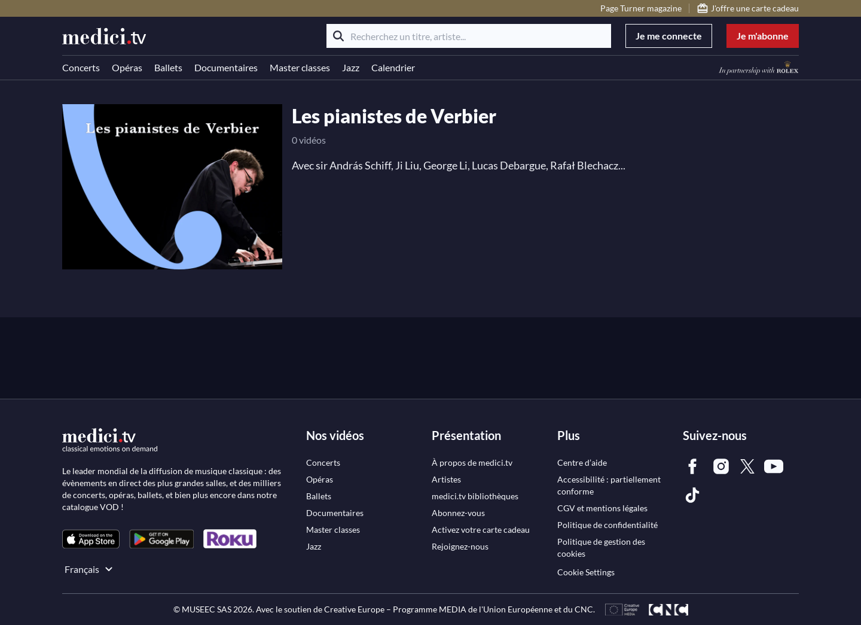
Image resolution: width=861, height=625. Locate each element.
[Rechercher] (338, 36)
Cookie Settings (586, 572)
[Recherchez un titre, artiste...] (468, 36)
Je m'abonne (763, 35)
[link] (91, 539)
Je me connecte (669, 35)
